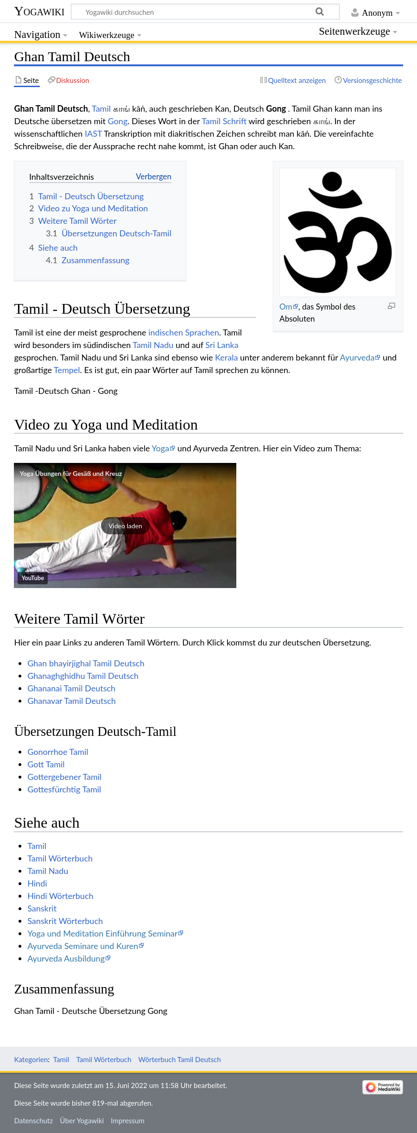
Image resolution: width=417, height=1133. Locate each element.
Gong (118, 121)
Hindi (37, 883)
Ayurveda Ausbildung (66, 958)
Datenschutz (33, 1120)
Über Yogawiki (82, 1120)
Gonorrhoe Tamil (57, 752)
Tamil (101, 108)
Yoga (160, 448)
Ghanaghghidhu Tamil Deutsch (83, 676)
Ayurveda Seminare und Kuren (82, 946)
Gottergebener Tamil (64, 777)
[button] (125, 525)
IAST (93, 133)
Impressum (128, 1120)
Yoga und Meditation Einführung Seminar (102, 933)
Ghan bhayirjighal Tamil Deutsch (86, 663)
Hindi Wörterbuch (60, 896)
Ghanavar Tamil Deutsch (71, 701)
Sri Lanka (221, 345)
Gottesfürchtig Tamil (64, 789)
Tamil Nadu (153, 345)
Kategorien (31, 1059)
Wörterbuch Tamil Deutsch (180, 1059)
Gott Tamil (45, 764)
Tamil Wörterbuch (60, 858)
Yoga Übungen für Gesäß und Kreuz (70, 473)
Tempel (67, 370)
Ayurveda (357, 357)
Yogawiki (39, 11)
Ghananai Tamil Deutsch (71, 688)
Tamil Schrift (224, 121)
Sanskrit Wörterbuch (65, 921)
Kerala (226, 357)
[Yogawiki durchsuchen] (205, 11)
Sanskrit (42, 908)
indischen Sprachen (183, 332)
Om (285, 306)
